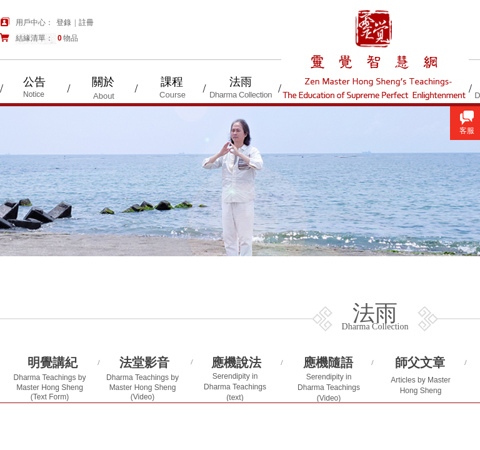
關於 (103, 82)
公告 (34, 82)
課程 (172, 82)
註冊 (86, 22)
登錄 (63, 22)
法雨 (240, 82)
